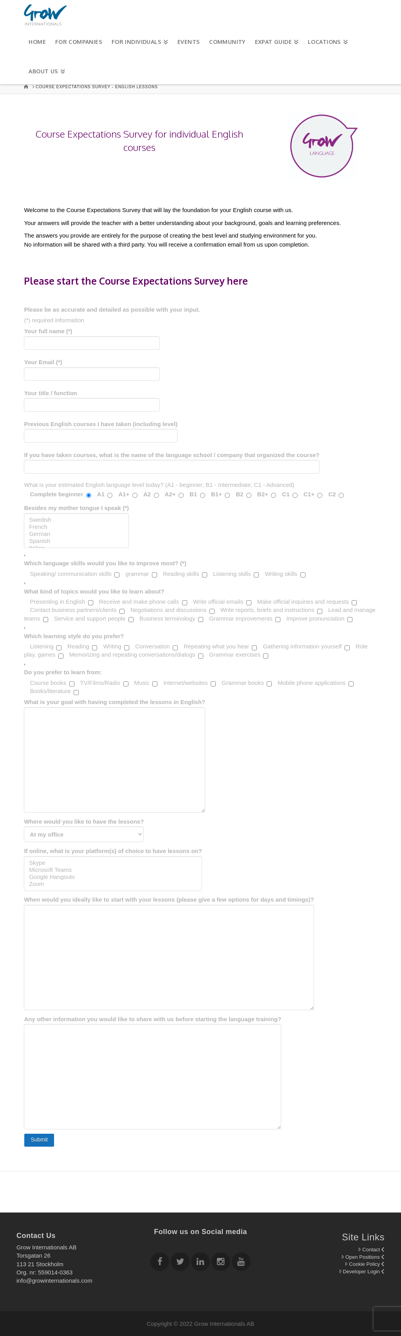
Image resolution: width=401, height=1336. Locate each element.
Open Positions (363, 1257)
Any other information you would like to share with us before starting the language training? (152, 1024)
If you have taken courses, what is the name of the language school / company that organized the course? (171, 461)
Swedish (76, 519)
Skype (113, 862)
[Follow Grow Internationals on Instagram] (220, 1263)
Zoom (113, 884)
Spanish (76, 541)
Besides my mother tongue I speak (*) (76, 519)
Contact (371, 1249)
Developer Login (362, 1271)
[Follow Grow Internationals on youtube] (241, 1263)
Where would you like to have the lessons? (84, 827)
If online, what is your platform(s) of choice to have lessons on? (113, 862)
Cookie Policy (365, 1264)
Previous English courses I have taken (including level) (100, 430)
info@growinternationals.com (54, 1280)
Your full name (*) (92, 337)
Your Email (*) (92, 368)
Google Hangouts (113, 876)
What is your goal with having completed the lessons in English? (114, 707)
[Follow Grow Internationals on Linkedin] (200, 1263)
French (76, 526)
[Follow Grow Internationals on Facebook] (159, 1263)
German (76, 533)
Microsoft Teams (113, 869)
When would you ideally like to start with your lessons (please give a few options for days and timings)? (169, 904)
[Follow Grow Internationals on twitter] (180, 1263)
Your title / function (92, 399)
